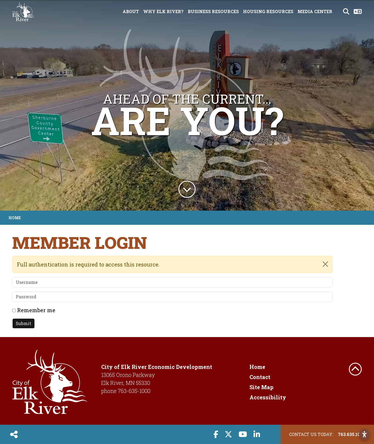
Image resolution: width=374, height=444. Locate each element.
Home (257, 366)
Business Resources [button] (213, 11)
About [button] (131, 11)
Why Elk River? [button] (163, 11)
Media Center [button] (315, 11)
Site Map (262, 387)
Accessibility (268, 397)
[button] (15, 105)
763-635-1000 (134, 390)
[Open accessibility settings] (364, 434)
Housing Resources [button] (268, 11)
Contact (260, 376)
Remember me (36, 310)
